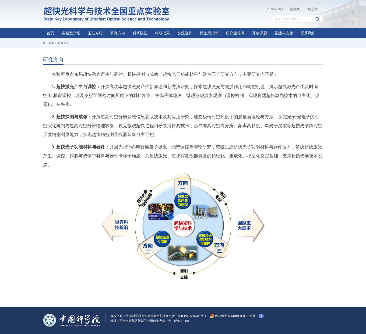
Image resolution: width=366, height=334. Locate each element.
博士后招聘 (209, 33)
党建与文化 (283, 33)
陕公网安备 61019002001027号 (232, 316)
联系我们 (308, 33)
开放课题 (259, 33)
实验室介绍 (71, 33)
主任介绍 (95, 33)
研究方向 (117, 33)
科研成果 (162, 33)
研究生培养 (235, 33)
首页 (50, 33)
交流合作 (184, 33)
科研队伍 (140, 33)
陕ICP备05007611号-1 (192, 316)
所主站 (313, 9)
